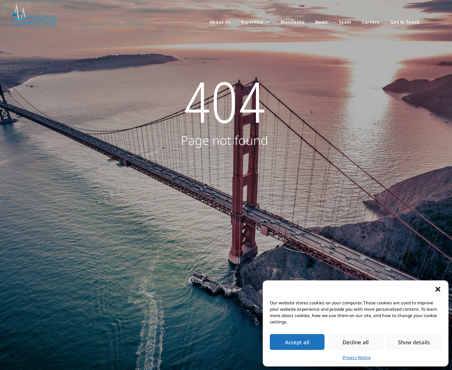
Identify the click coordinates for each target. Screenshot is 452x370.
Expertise (252, 22)
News (321, 22)
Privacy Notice (357, 357)
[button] (437, 289)
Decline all (356, 342)
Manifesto (293, 22)
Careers (371, 22)
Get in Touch (405, 22)
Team (344, 22)
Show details (414, 342)
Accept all (297, 342)
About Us (220, 22)
